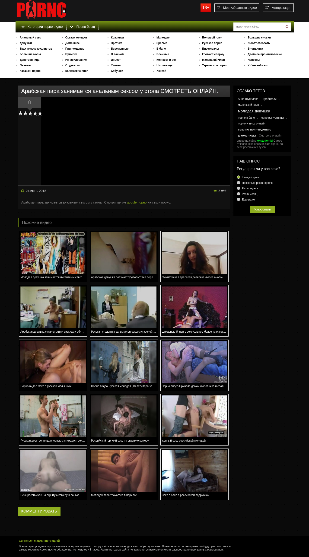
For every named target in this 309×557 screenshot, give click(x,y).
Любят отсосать (259, 43)
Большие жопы (30, 54)
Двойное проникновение (265, 54)
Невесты (254, 59)
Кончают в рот (166, 59)
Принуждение (74, 48)
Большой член (212, 37)
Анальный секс (30, 37)
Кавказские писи (76, 71)
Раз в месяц (250, 194)
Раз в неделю (250, 188)
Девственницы (30, 59)
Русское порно (212, 43)
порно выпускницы (272, 117)
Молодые (162, 37)
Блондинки (255, 48)
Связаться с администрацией (39, 540)
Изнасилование (76, 59)
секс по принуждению (254, 129)
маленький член (248, 104)
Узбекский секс (258, 65)
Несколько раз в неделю (258, 183)
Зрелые (161, 43)
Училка (116, 65)
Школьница (164, 65)
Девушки (26, 43)
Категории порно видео (42, 27)
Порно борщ (82, 27)
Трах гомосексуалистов (36, 48)
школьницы (247, 135)
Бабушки (117, 71)
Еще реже (248, 199)
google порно (137, 202)
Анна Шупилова (248, 99)
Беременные (119, 48)
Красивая (117, 37)
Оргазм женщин (76, 37)
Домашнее (72, 43)
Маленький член (213, 59)
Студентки (72, 65)
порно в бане (246, 117)
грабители (270, 99)
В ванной (117, 54)
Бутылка (71, 54)
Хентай (161, 71)
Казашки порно (30, 71)
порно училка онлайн (251, 123)
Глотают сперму (213, 54)
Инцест (116, 59)
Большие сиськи (259, 37)
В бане (161, 48)
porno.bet (50, 10)
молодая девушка (254, 111)
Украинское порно (214, 65)
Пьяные (25, 65)
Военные (162, 54)
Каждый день (250, 177)
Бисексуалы (210, 48)
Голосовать (262, 209)
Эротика (116, 43)
